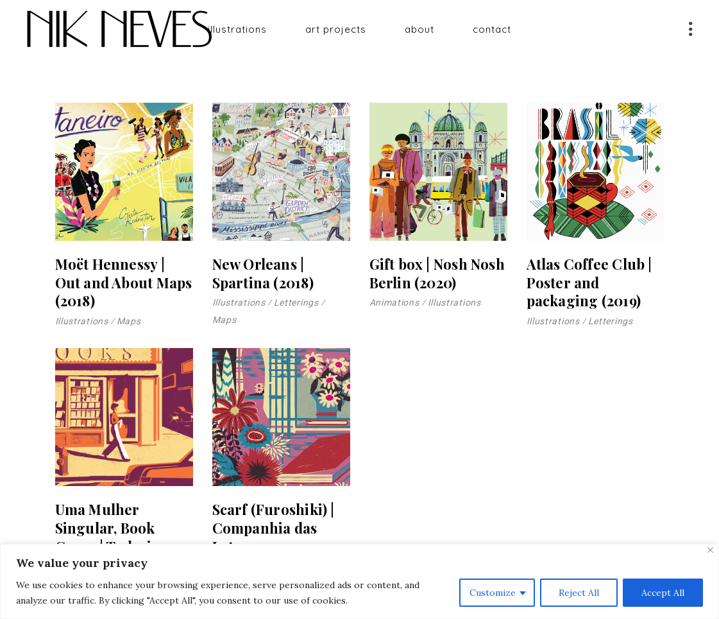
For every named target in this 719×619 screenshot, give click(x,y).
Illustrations (81, 321)
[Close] (710, 550)
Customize (492, 592)
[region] (359, 581)
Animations (394, 302)
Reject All (579, 592)
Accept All (662, 592)
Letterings (296, 302)
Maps (129, 321)
